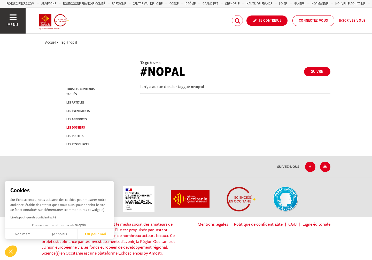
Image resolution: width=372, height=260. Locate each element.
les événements (78, 111)
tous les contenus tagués (80, 91)
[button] (11, 251)
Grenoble (232, 4)
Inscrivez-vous (352, 20)
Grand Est (210, 4)
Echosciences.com (20, 4)
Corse (174, 4)
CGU (292, 224)
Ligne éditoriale (316, 224)
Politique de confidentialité (258, 224)
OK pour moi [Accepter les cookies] (95, 234)
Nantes (299, 4)
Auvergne (48, 4)
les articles (75, 102)
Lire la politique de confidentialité (33, 217)
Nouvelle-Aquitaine (350, 4)
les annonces (76, 119)
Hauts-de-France (259, 4)
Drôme (190, 4)
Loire (283, 4)
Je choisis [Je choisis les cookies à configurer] (59, 234)
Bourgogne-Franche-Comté (84, 4)
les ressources (77, 144)
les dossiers (75, 127)
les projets (74, 136)
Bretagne (119, 4)
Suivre (317, 71)
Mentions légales (213, 224)
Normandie (320, 4)
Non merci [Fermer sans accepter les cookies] (23, 234)
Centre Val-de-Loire (147, 4)
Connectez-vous (313, 20)
